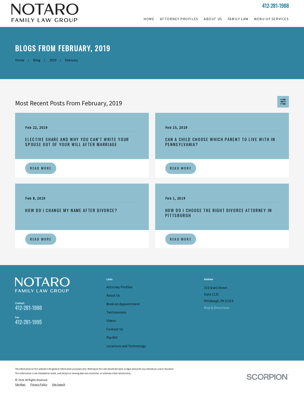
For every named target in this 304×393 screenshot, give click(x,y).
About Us (113, 295)
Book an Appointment (123, 304)
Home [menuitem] (149, 19)
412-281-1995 (28, 322)
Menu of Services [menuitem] (271, 19)
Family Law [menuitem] (238, 19)
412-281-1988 (275, 5)
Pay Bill (112, 337)
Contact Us (114, 329)
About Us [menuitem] (213, 19)
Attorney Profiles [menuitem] (179, 19)
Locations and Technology (126, 346)
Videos (111, 320)
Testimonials (116, 312)
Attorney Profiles (119, 287)
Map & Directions (216, 307)
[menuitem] (20, 385)
